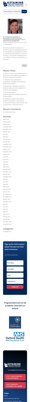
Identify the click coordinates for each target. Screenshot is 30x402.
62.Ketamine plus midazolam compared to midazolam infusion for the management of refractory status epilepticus (14, 88)
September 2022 (7, 177)
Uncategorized (8, 44)
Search (24, 65)
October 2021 (6, 199)
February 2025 (6, 122)
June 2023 (5, 159)
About (6, 395)
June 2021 (5, 207)
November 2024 (7, 129)
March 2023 (6, 167)
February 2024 (6, 139)
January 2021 (6, 219)
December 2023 (7, 144)
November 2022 (7, 172)
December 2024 (7, 127)
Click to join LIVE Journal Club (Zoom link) (14, 377)
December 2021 (7, 194)
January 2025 (6, 124)
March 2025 (6, 119)
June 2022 (5, 182)
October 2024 (6, 132)
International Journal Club (11, 398)
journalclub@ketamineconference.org (16, 370)
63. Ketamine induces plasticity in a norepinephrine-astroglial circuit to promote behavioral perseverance (14, 81)
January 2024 (6, 142)
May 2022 (5, 184)
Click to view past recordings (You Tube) (13, 385)
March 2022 (6, 186)
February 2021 (6, 217)
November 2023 (7, 147)
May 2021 (5, 209)
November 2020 (7, 224)
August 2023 (6, 154)
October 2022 (6, 174)
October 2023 (6, 149)
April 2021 (5, 211)
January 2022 (6, 192)
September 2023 (7, 152)
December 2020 (7, 221)
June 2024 (5, 134)
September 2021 (7, 202)
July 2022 (5, 179)
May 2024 (5, 137)
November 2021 (7, 197)
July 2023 (5, 157)
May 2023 (5, 162)
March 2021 (6, 214)
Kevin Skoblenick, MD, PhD (12, 42)
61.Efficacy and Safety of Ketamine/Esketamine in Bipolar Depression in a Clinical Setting (15, 94)
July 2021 (5, 204)
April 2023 (5, 164)
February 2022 (6, 189)
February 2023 (6, 169)
